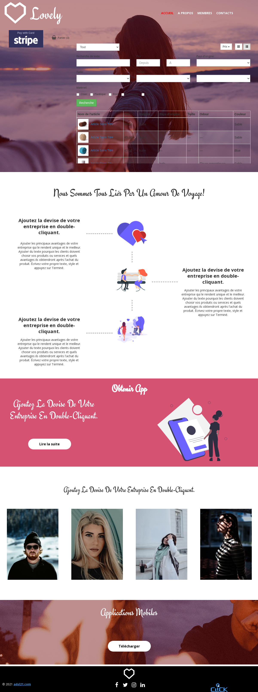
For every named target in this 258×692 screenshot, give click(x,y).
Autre (147, 94)
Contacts (224, 13)
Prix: (139, 56)
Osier (81, 94)
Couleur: (202, 72)
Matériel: (81, 87)
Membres (204, 13)
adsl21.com (22, 684)
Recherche (86, 103)
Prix (226, 46)
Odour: (140, 72)
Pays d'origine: (205, 56)
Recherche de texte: (88, 56)
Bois (113, 94)
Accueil (167, 13)
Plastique (98, 94)
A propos (185, 13)
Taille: (80, 72)
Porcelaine (130, 94)
